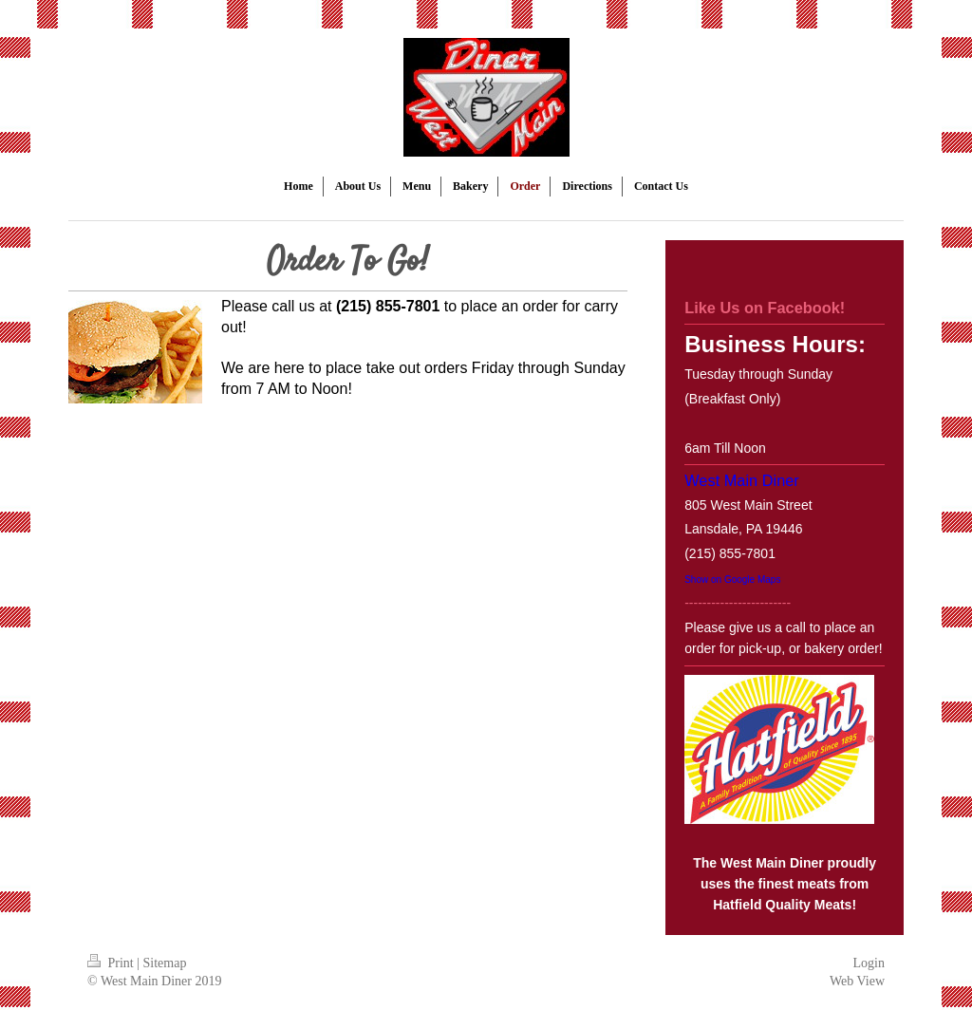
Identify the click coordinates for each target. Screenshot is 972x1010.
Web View (857, 981)
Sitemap (165, 963)
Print (112, 963)
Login (869, 963)
